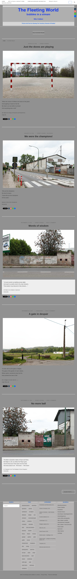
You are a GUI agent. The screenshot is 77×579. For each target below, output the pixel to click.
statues (23, 559)
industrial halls (25, 543)
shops (34, 552)
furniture (34, 533)
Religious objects (43, 524)
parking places (25, 549)
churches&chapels (32, 518)
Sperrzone (60, 528)
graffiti (23, 540)
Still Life (41, 527)
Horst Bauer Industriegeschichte (65, 514)
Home (4, 40)
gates (34, 536)
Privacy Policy (44, 574)
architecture (24, 511)
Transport (41, 543)
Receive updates (6, 3)
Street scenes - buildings (45, 133)
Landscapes (39, 310)
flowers (28, 533)
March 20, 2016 (32, 43)
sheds (29, 552)
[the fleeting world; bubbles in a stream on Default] (70, 2)
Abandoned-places (62, 505)
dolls (23, 527)
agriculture (24, 508)
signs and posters (25, 555)
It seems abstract (43, 516)
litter (23, 546)
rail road (23, 552)
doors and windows (30, 527)
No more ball (38, 403)
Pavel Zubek (60, 526)
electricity (24, 530)
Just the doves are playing (38, 46)
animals (30, 508)
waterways (32, 565)
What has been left (43, 547)
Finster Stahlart (61, 507)
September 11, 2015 (26, 400)
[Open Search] (74, 2)
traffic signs (24, 562)
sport (33, 555)
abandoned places (25, 505)
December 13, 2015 (26, 222)
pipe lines (32, 549)
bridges (29, 514)
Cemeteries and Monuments (45, 504)
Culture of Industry (43, 508)
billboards (24, 514)
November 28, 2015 (27, 310)
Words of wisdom (38, 225)
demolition (31, 524)
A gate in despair (38, 314)
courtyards (24, 524)
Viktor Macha (61, 531)
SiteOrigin (55, 574)
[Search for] (11, 505)
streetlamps (29, 559)
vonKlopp (60, 533)
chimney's (24, 518)
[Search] (17, 505)
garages (23, 536)
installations (32, 543)
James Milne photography (64, 518)
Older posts (68, 491)
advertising (34, 505)
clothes (23, 521)
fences (23, 533)
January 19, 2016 (29, 133)
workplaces (24, 568)
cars (34, 514)
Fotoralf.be (60, 509)
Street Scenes (44, 43)
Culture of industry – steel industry (46, 512)
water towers (24, 565)
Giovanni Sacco (61, 511)
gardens (29, 536)
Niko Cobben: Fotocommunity (64, 524)
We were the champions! (38, 136)
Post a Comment (51, 222)
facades (29, 530)
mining (27, 546)
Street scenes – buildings (44, 535)
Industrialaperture (62, 516)
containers (29, 521)
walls (30, 562)
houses (28, 540)
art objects (31, 511)
